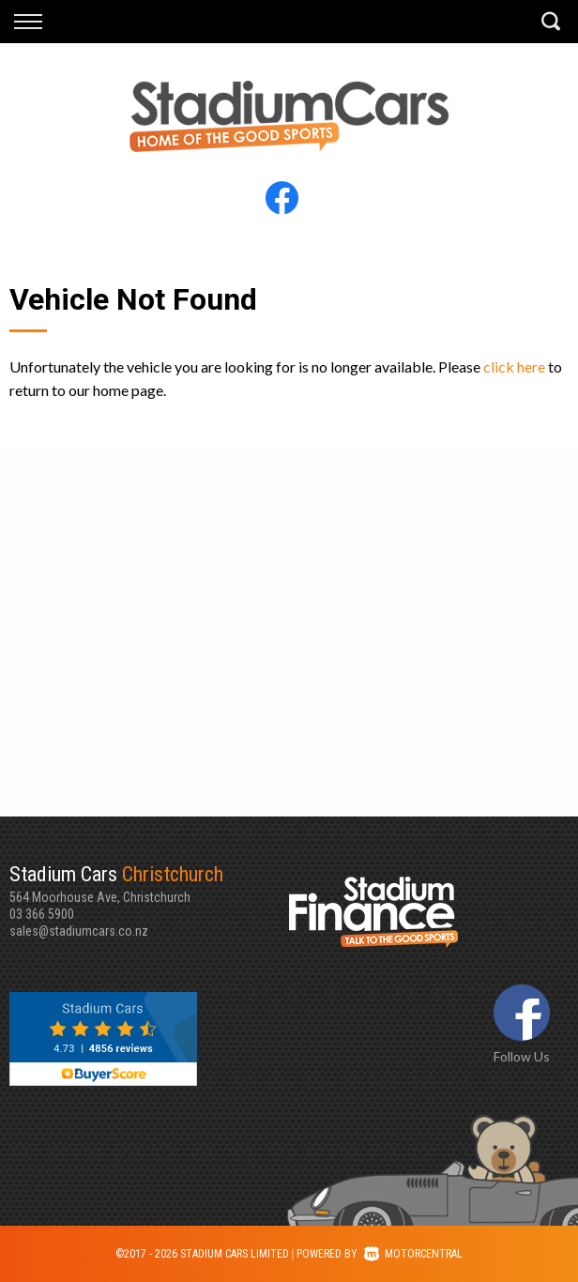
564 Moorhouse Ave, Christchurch (149, 883)
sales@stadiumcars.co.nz (78, 931)
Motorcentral (413, 1253)
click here (514, 366)
